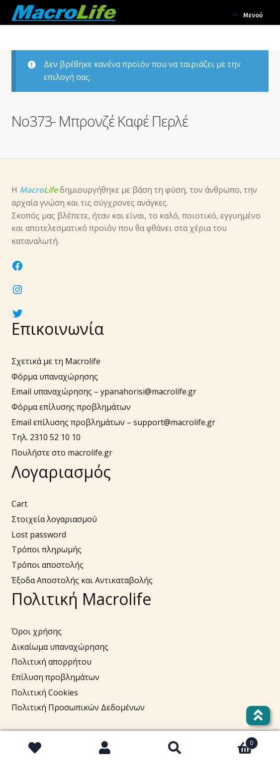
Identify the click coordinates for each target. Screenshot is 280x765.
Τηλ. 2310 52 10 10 (46, 437)
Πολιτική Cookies (44, 692)
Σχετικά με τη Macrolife (55, 361)
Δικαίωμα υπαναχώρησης (59, 646)
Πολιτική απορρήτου (51, 661)
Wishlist (35, 748)
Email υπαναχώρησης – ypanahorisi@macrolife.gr (103, 391)
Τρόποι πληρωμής (46, 549)
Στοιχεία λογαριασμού (54, 519)
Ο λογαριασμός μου (105, 748)
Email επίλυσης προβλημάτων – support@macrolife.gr (113, 422)
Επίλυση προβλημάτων (55, 677)
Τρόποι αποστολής (47, 564)
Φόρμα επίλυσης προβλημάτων (71, 406)
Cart (19, 503)
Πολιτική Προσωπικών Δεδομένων (78, 707)
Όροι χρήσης (36, 631)
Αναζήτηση (175, 748)
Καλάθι (234, 741)
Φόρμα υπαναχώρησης (54, 376)
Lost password (38, 534)
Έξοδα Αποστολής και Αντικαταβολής (82, 580)
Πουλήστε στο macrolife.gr (61, 452)
